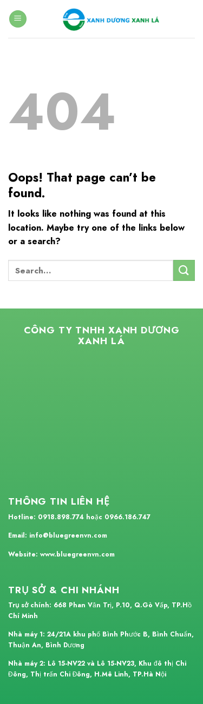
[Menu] (18, 19)
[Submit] (184, 270)
